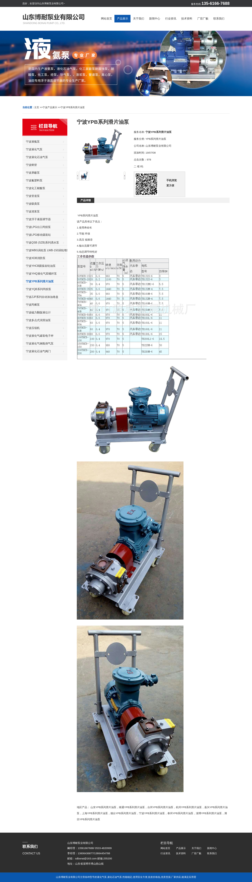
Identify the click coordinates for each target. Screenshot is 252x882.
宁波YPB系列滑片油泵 (73, 107)
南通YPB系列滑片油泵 (132, 807)
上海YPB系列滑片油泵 (95, 813)
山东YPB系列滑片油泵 (103, 807)
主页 (36, 107)
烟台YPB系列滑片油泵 (123, 813)
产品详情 (85, 200)
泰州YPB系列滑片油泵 (180, 813)
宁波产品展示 (50, 107)
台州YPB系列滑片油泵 (160, 807)
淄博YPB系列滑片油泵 (209, 813)
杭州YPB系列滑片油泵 (189, 807)
